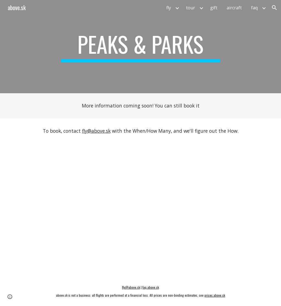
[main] (140, 47)
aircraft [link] (234, 8)
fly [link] (168, 8)
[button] (274, 7)
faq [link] (254, 8)
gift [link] (213, 8)
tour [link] (190, 8)
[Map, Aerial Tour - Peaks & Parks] (140, 210)
